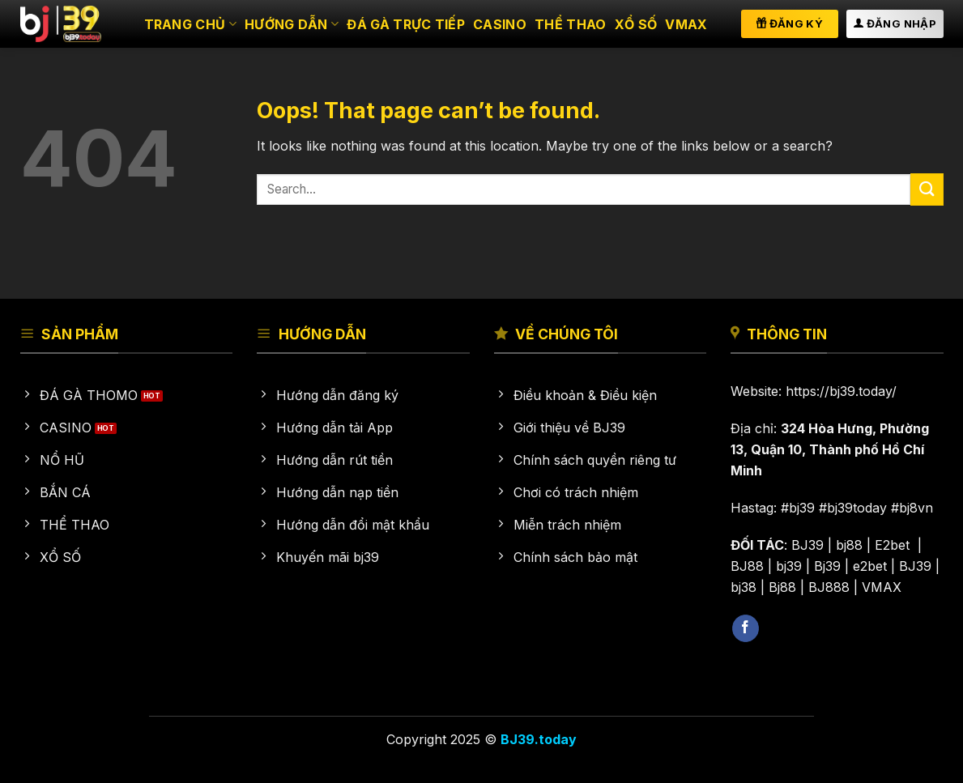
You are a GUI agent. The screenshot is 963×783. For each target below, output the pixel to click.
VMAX (686, 24)
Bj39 (827, 566)
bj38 (743, 587)
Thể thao (571, 24)
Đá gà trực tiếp (406, 24)
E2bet (894, 545)
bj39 (789, 566)
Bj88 (782, 587)
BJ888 (829, 587)
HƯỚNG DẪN (292, 24)
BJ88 (747, 566)
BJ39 (807, 545)
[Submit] (926, 189)
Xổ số (636, 24)
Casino (499, 24)
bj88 (849, 545)
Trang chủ (190, 24)
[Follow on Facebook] (745, 628)
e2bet (870, 566)
